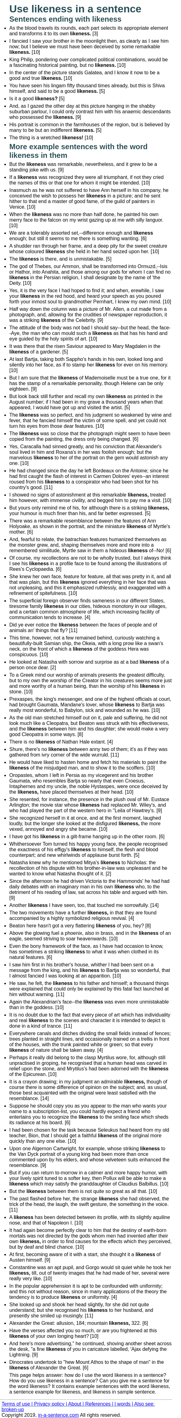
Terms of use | (18, 1404)
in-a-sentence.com (58, 1415)
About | (76, 1404)
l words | (124, 1404)
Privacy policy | (51, 1404)
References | (100, 1404)
